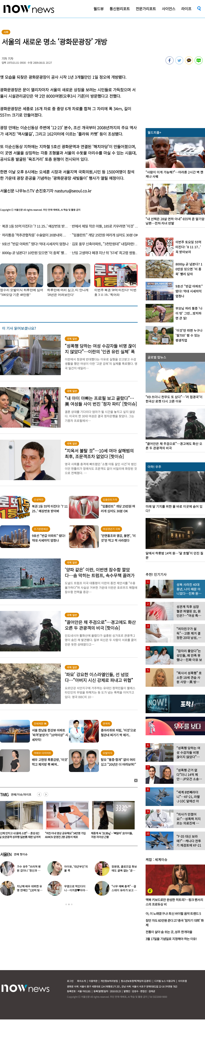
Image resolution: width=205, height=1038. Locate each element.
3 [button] (71, 904)
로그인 (70, 981)
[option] (66, 821)
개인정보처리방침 (109, 981)
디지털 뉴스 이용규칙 (164, 981)
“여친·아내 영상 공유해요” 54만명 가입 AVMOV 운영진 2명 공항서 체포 (111, 835)
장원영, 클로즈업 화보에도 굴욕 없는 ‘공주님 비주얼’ (124, 870)
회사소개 (81, 981)
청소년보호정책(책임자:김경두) (136, 981)
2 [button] (69, 904)
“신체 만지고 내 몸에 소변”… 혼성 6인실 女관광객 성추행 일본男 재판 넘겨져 (65, 835)
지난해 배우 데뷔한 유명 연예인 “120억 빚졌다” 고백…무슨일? (29, 890)
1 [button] (66, 904)
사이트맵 (182, 981)
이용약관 (93, 981)
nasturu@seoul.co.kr (72, 191)
